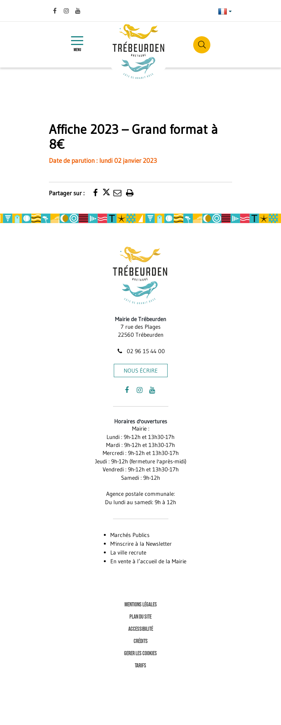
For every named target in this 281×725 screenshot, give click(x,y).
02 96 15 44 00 (140, 351)
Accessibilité (140, 629)
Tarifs (140, 665)
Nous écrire (141, 370)
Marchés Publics (130, 535)
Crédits (141, 641)
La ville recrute (128, 552)
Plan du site (140, 617)
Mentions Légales (140, 604)
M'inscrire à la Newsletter (141, 543)
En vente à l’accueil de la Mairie (148, 561)
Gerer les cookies (140, 653)
